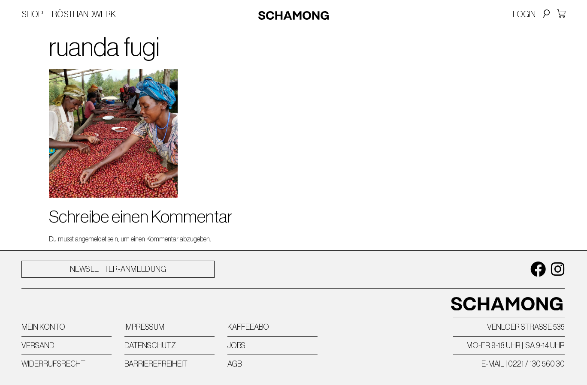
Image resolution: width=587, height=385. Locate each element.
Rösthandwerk (84, 14)
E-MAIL (492, 364)
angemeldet (90, 239)
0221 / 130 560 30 (536, 364)
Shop (32, 14)
